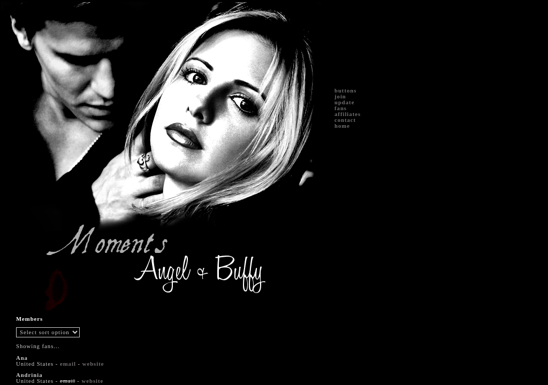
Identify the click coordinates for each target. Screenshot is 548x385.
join (340, 96)
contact (345, 120)
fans (340, 108)
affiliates (347, 114)
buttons (345, 91)
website (93, 364)
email (68, 364)
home (342, 126)
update (344, 102)
